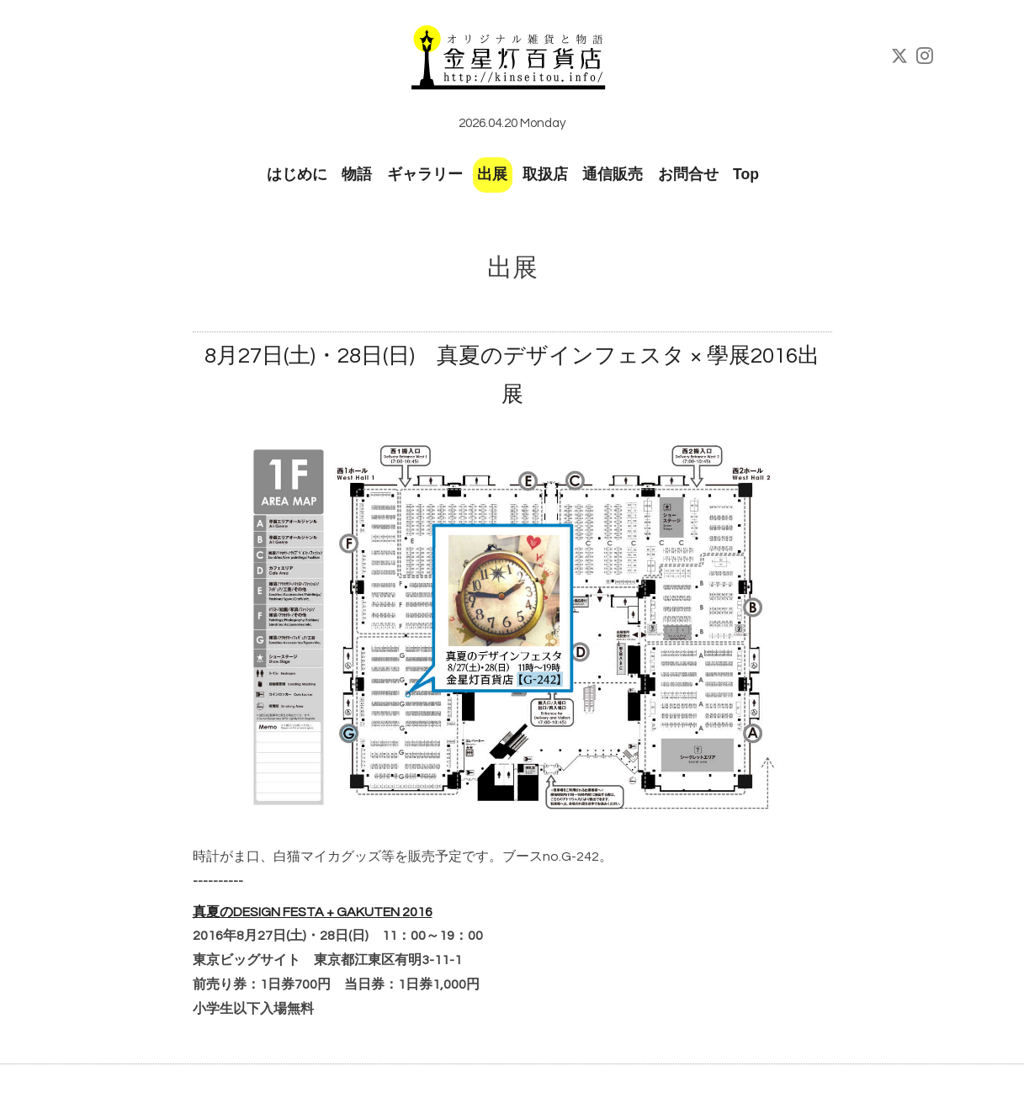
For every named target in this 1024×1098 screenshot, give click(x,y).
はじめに (297, 174)
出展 (492, 174)
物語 (357, 174)
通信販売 (612, 174)
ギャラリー (425, 174)
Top (746, 174)
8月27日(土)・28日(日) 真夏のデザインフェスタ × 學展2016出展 (512, 375)
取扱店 (545, 174)
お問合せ (688, 174)
